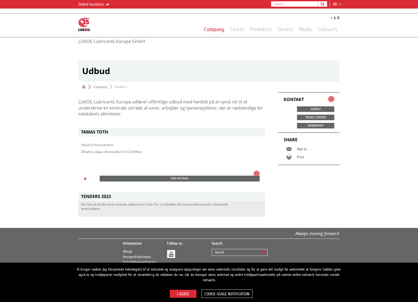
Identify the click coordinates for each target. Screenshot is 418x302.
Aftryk (127, 251)
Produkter (261, 29)
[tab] (172, 132)
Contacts (327, 29)
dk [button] (337, 4)
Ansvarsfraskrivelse (137, 257)
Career (237, 29)
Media (305, 29)
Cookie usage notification (227, 294)
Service (285, 29)
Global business (94, 4)
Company (214, 29)
